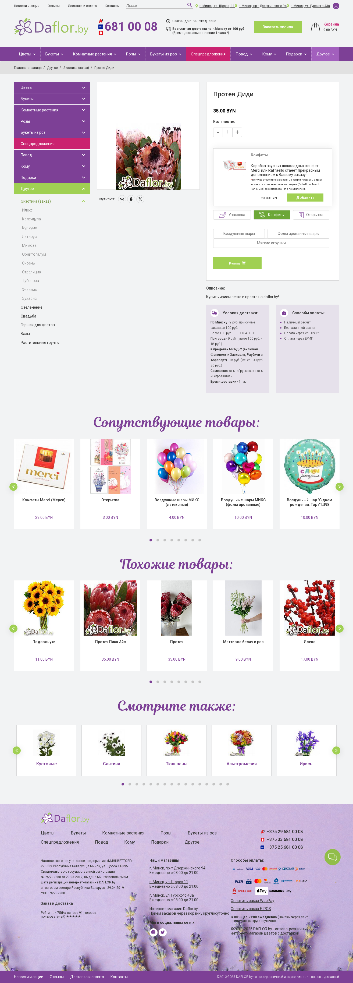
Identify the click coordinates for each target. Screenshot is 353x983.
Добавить (305, 197)
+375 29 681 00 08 (285, 831)
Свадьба (28, 316)
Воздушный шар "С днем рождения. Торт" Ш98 (309, 502)
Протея (176, 642)
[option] (148, 136)
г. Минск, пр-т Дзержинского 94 (263, 6)
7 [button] (192, 540)
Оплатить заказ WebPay (252, 901)
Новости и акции (27, 6)
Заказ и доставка (57, 903)
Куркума (29, 228)
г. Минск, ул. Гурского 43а (310, 6)
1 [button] (150, 540)
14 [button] (213, 784)
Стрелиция (31, 272)
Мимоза (29, 245)
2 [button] (157, 540)
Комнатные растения (93, 54)
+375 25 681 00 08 (285, 847)
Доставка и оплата (82, 6)
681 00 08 (131, 27)
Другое (323, 54)
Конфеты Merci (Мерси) (44, 500)
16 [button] (227, 784)
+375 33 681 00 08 (285, 839)
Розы (131, 54)
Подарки (294, 54)
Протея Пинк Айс (110, 642)
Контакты (112, 6)
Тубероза (30, 281)
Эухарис (29, 298)
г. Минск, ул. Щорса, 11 (217, 6)
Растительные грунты (40, 342)
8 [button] (199, 540)
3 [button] (164, 540)
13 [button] (206, 784)
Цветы (25, 54)
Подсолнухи (44, 642)
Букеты (52, 54)
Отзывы (54, 6)
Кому (267, 54)
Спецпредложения (208, 54)
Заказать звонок (278, 27)
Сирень (28, 263)
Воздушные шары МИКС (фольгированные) (243, 502)
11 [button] (192, 784)
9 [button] (178, 784)
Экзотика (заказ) (36, 201)
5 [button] (178, 540)
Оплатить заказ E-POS (251, 909)
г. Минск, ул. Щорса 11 (168, 882)
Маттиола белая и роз (243, 642)
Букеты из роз (164, 54)
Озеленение (31, 307)
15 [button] (220, 784)
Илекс (27, 210)
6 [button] (185, 540)
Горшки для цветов (38, 325)
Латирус (29, 236)
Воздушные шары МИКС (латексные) (177, 502)
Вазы (25, 334)
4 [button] (171, 540)
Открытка (110, 500)
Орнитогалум (34, 254)
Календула (31, 219)
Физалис (29, 289)
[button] (13, 487)
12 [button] (199, 784)
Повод (242, 54)
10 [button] (185, 784)
